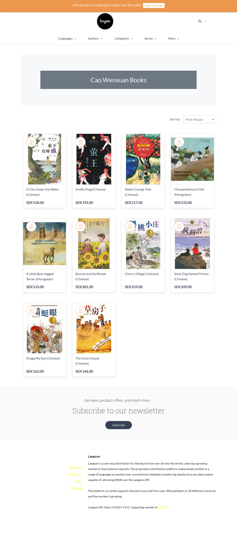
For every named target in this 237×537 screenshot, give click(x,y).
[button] (118, 425)
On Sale (185, 38)
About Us (76, 467)
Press (78, 481)
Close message (154, 5)
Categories (112, 38)
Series (138, 38)
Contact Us (74, 474)
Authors (83, 38)
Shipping (162, 38)
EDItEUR (163, 507)
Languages (55, 38)
